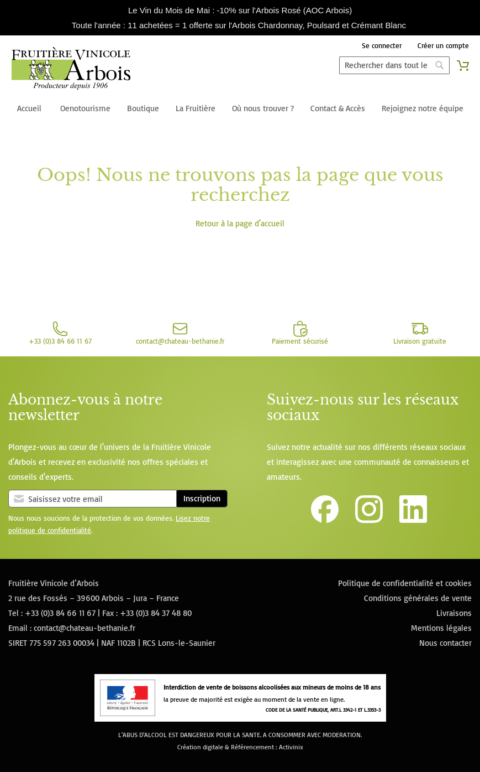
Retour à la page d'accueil (240, 223)
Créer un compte (443, 45)
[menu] (240, 109)
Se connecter (382, 45)
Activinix (291, 747)
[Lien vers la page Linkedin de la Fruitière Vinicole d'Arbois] (413, 520)
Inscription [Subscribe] (201, 498)
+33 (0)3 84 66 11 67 (60, 613)
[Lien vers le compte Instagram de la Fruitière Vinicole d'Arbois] (369, 520)
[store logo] (71, 70)
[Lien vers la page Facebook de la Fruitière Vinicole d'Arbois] (325, 520)
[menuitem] (29, 109)
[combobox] (394, 65)
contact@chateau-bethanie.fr (84, 628)
